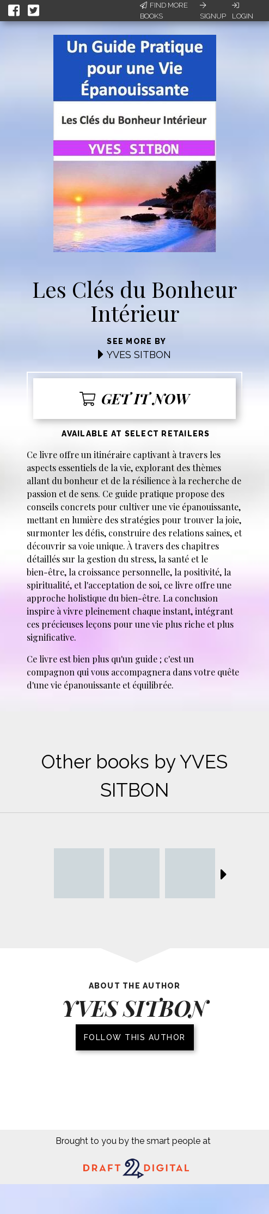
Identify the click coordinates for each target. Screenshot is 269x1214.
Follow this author (135, 1037)
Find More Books (164, 10)
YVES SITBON (139, 354)
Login (242, 11)
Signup (213, 11)
